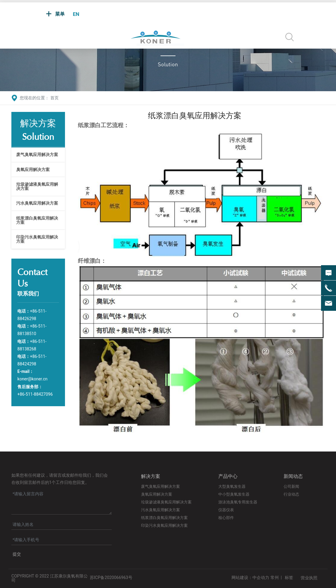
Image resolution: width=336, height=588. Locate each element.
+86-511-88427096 (35, 394)
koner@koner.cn (32, 378)
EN (76, 14)
